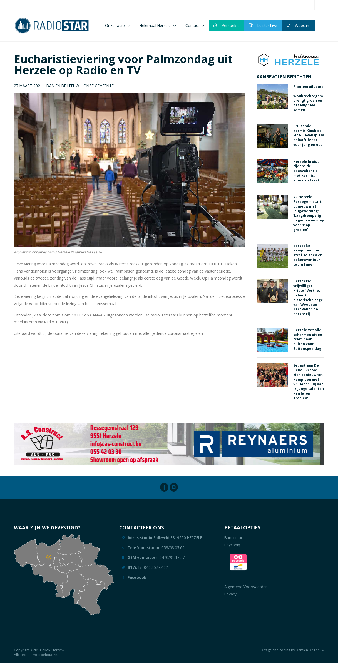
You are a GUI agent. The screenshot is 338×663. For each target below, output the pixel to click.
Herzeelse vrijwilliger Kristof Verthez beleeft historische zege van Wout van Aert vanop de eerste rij (308, 297)
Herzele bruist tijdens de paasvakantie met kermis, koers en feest (306, 171)
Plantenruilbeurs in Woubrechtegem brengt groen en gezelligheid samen (308, 98)
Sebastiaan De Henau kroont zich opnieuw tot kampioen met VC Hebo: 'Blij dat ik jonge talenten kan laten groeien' (308, 381)
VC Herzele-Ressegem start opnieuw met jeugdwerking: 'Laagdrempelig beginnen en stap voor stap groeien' (308, 213)
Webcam (298, 25)
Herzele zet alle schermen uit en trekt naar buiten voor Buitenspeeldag (307, 339)
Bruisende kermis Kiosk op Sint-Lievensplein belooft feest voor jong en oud (308, 135)
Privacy (230, 594)
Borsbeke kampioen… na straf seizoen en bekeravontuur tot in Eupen (307, 255)
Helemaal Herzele (155, 25)
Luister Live (263, 25)
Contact (192, 25)
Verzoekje (226, 25)
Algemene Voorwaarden (246, 586)
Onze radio (115, 25)
